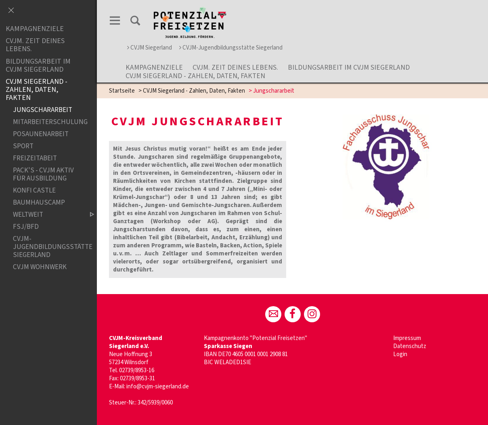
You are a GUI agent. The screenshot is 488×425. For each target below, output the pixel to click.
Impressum (407, 338)
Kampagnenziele (154, 67)
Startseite (122, 91)
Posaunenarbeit (41, 134)
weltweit (47, 215)
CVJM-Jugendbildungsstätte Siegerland (231, 48)
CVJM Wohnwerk (40, 267)
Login (400, 354)
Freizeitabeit (35, 158)
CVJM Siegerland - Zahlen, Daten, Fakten (195, 76)
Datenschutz (409, 346)
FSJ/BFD (26, 227)
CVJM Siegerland (149, 48)
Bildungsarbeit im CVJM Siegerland (349, 67)
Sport (23, 146)
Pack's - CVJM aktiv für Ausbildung (43, 174)
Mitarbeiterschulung (47, 122)
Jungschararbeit (42, 110)
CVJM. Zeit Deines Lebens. (235, 67)
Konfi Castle (34, 190)
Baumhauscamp (39, 202)
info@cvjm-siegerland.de (157, 386)
